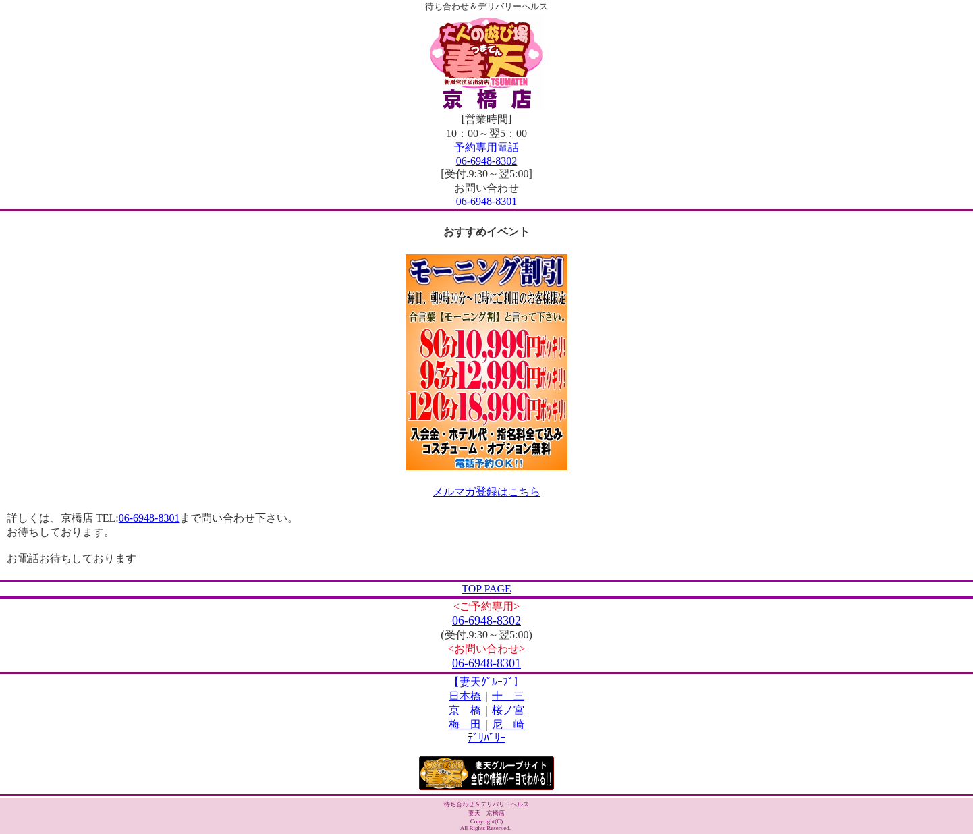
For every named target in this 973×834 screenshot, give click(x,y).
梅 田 (465, 724)
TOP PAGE (486, 588)
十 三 (508, 696)
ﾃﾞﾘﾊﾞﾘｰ (486, 738)
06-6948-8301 (487, 201)
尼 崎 (508, 724)
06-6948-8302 (487, 161)
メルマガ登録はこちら (486, 491)
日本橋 (465, 696)
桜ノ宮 (508, 710)
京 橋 (465, 710)
